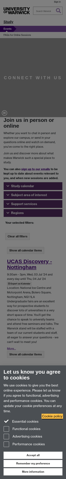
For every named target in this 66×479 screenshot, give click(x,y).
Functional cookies (22, 429)
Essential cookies (21, 421)
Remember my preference (33, 463)
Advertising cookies (23, 437)
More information (33, 471)
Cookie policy (52, 416)
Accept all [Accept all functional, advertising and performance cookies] (33, 455)
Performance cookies (24, 444)
